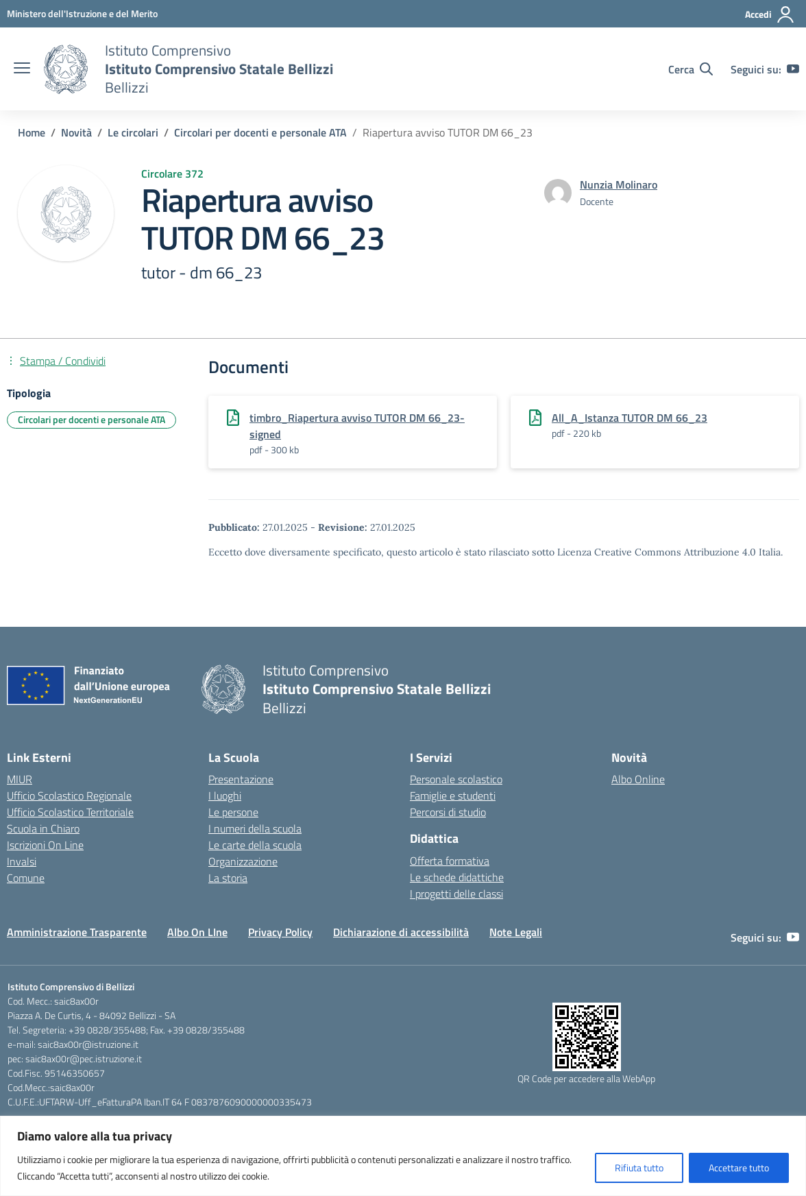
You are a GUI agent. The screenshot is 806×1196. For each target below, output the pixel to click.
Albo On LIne (197, 932)
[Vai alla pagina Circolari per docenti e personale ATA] (260, 132)
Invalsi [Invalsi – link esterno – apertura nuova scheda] (21, 861)
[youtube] (793, 69)
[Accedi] (770, 14)
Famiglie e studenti (453, 795)
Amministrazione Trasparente (77, 932)
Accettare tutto (739, 1167)
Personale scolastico (456, 779)
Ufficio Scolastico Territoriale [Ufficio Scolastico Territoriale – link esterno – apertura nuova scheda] (70, 812)
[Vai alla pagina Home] (31, 132)
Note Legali (515, 932)
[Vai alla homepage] (66, 69)
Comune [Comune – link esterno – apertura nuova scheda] (26, 878)
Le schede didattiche (457, 877)
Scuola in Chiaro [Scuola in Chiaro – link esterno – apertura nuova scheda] (43, 828)
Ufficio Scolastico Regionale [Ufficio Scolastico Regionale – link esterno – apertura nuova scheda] (69, 795)
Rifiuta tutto (639, 1167)
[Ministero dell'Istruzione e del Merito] (82, 13)
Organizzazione (243, 861)
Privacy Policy (280, 932)
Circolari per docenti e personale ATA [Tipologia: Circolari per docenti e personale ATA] (91, 419)
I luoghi (224, 795)
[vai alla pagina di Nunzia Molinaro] (618, 184)
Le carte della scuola (255, 845)
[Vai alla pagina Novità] (76, 132)
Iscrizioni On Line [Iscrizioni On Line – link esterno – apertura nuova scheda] (45, 845)
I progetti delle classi (456, 893)
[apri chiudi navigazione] (22, 69)
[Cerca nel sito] (690, 69)
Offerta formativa (449, 860)
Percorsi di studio (448, 812)
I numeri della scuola (255, 828)
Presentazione (240, 779)
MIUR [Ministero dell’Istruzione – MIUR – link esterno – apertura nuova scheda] (19, 779)
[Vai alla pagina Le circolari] (133, 132)
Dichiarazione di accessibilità (401, 932)
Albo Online (638, 779)
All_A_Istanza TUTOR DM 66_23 (629, 417)
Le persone (233, 812)
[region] (403, 1156)
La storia (227, 878)
